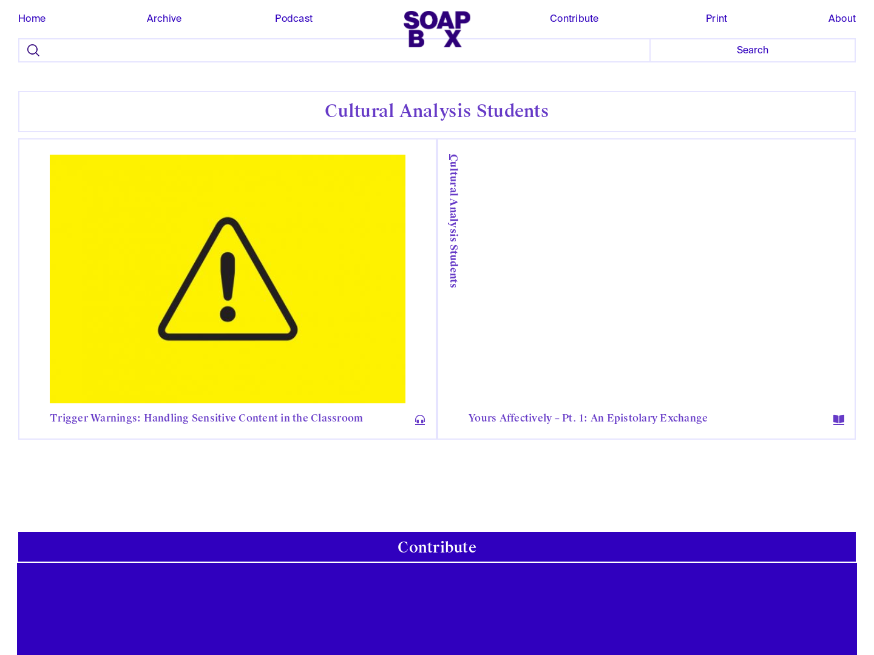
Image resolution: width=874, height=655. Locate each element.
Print (716, 18)
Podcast (294, 18)
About (842, 18)
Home (32, 18)
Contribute (574, 18)
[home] (437, 29)
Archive (164, 18)
